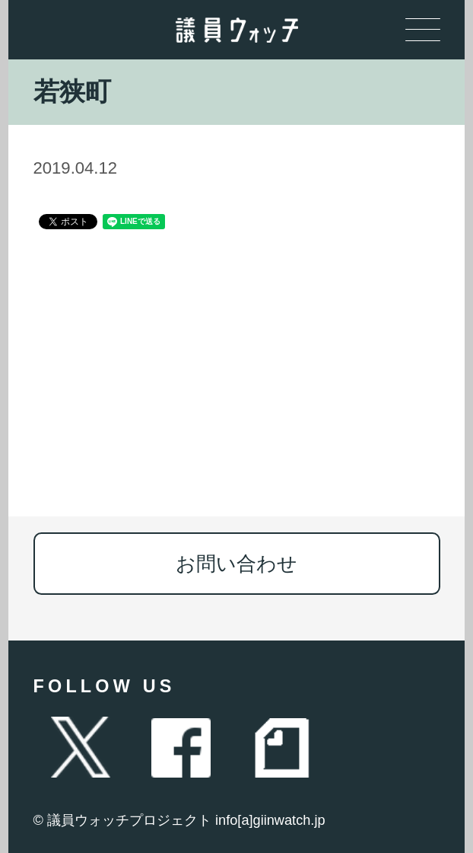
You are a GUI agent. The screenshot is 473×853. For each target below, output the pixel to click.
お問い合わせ (236, 563)
